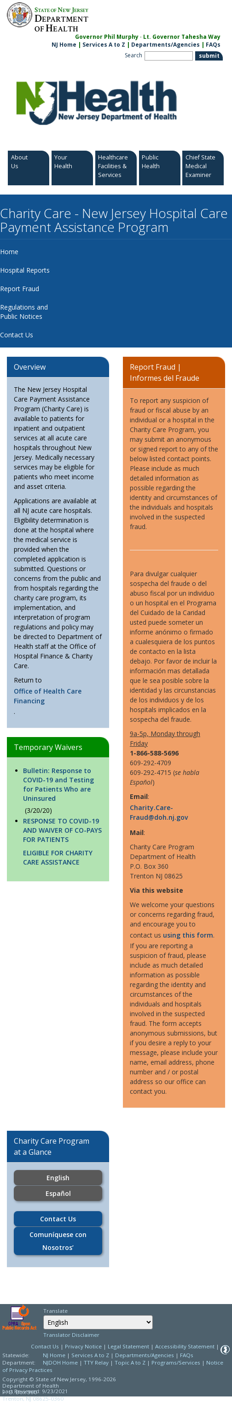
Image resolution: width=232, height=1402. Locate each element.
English (58, 1177)
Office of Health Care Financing (47, 696)
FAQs (186, 1355)
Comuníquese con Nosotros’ (58, 1241)
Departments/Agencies (165, 45)
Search (133, 55)
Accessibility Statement (185, 1346)
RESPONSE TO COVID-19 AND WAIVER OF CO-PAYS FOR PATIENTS (62, 830)
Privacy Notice (83, 1346)
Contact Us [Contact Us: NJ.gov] (45, 1346)
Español (58, 1193)
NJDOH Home (60, 1362)
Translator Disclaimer (71, 1334)
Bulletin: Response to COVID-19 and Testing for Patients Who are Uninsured (58, 784)
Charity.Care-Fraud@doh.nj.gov (159, 812)
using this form (188, 935)
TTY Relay (97, 1362)
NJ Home (64, 45)
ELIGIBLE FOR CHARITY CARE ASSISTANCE (58, 857)
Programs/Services (175, 1362)
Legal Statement (128, 1346)
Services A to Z (103, 45)
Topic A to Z (130, 1362)
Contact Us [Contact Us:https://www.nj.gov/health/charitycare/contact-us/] (58, 1218)
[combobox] (98, 1322)
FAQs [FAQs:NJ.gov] (213, 45)
